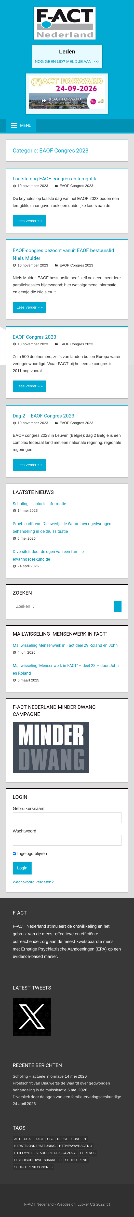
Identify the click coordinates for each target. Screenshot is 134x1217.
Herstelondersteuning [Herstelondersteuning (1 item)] (35, 1146)
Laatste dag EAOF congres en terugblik (57, 179)
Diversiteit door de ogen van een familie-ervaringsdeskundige (67, 1097)
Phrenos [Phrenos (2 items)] (88, 1153)
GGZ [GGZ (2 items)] (50, 1139)
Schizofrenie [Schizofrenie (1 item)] (76, 1160)
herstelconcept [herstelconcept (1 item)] (71, 1139)
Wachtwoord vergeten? (33, 882)
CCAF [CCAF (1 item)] (28, 1139)
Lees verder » (28, 221)
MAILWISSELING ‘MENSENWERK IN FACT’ (60, 634)
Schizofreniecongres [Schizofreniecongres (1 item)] (33, 1167)
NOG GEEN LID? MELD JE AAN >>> (67, 61)
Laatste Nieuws (33, 492)
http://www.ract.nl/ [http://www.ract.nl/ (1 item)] (75, 1146)
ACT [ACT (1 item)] (17, 1139)
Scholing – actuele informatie (39, 503)
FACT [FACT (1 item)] (40, 1139)
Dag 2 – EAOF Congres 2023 (45, 416)
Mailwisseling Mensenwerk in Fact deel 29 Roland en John (65, 645)
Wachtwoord (24, 831)
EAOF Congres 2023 (76, 186)
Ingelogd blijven (30, 853)
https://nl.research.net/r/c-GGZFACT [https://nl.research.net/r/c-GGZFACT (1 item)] (45, 1153)
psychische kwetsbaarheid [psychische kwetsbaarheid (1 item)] (38, 1160)
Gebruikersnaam (28, 808)
